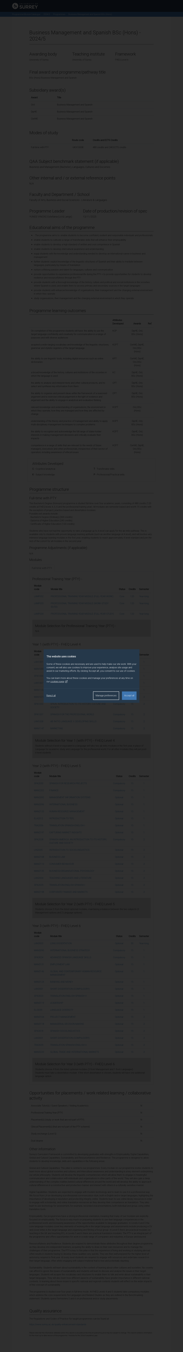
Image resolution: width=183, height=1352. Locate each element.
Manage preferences (106, 695)
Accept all (129, 695)
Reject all (51, 695)
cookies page (59, 681)
